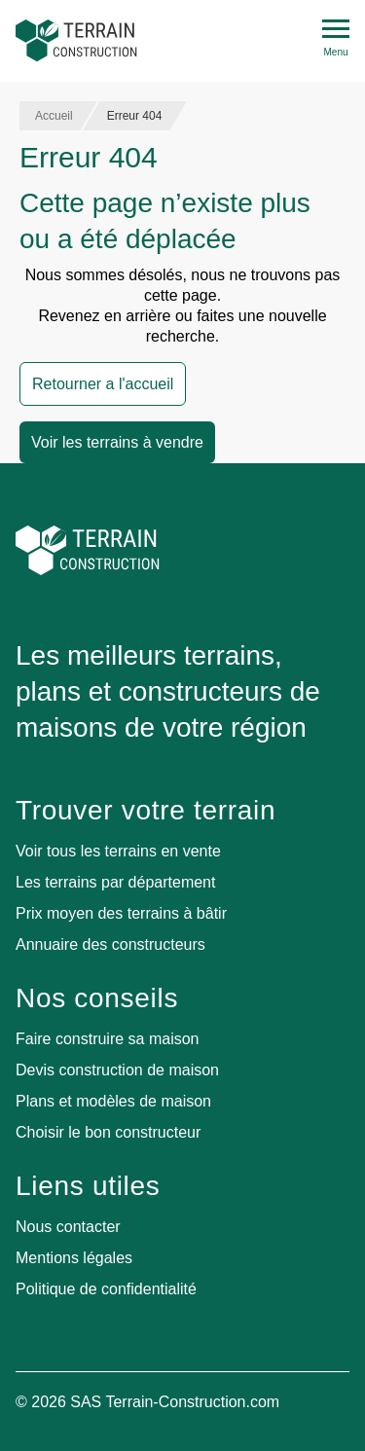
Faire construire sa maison (108, 1039)
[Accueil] (76, 40)
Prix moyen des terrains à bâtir (121, 913)
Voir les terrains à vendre (117, 442)
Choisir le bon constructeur (108, 1132)
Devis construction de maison (117, 1070)
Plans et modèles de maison (113, 1101)
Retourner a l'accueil (102, 384)
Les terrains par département (115, 882)
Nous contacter (68, 1226)
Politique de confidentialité (106, 1289)
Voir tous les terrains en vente (118, 851)
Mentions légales (74, 1258)
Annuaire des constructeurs (110, 944)
